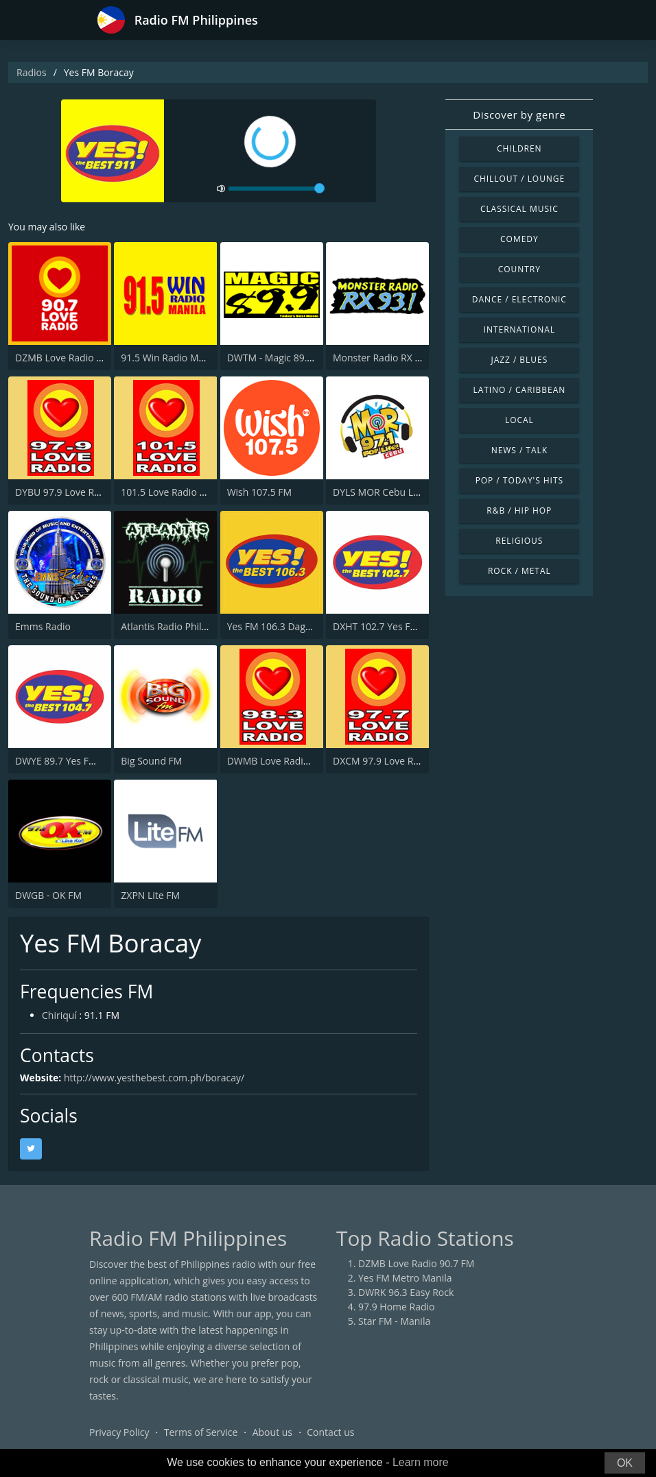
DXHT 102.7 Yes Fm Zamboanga (404, 626)
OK (625, 1463)
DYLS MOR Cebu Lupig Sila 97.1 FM (410, 492)
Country (519, 269)
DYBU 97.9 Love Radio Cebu (77, 492)
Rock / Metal (519, 571)
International (519, 329)
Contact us (330, 1432)
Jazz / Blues (519, 359)
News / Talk (519, 450)
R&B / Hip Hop (519, 510)
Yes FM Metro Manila (405, 1277)
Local (519, 420)
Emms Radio (43, 626)
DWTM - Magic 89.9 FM (278, 357)
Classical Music (519, 209)
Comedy (519, 239)
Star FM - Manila (394, 1321)
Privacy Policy (119, 1432)
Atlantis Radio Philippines (177, 626)
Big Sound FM (151, 760)
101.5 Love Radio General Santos (194, 492)
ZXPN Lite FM (150, 895)
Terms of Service (201, 1432)
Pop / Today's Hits (519, 480)
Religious (519, 541)
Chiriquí (59, 1015)
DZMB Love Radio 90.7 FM (73, 357)
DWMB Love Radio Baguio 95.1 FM (303, 760)
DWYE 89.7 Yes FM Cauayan (76, 760)
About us (272, 1432)
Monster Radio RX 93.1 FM (391, 357)
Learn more (421, 1462)
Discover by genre (519, 114)
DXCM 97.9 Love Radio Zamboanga (411, 760)
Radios (31, 72)
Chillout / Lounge (519, 178)
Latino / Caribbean (519, 390)
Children (519, 148)
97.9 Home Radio (396, 1306)
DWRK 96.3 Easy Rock (406, 1292)
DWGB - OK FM (48, 895)
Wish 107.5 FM (259, 492)
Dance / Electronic (519, 299)
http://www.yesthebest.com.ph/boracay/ (154, 1077)
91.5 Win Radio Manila (170, 357)
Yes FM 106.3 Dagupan (278, 626)
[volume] (277, 189)
